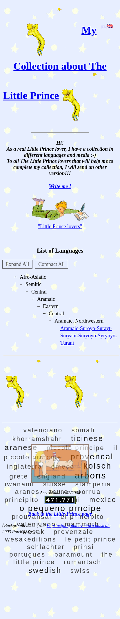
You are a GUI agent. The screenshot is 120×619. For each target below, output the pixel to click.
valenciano (43, 430)
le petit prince (90, 539)
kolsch (97, 465)
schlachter (46, 546)
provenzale (74, 531)
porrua (89, 491)
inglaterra (24, 466)
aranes (27, 491)
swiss (80, 570)
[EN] (107, 26)
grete (18, 476)
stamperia (93, 484)
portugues (27, 554)
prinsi (84, 546)
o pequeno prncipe (61, 508)
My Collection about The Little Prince (55, 62)
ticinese (87, 438)
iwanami (19, 484)
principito (22, 499)
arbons (91, 475)
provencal (91, 456)
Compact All (51, 264)
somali (83, 430)
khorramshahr (37, 438)
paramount (73, 554)
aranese (21, 447)
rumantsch (82, 562)
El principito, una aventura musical (78, 525)
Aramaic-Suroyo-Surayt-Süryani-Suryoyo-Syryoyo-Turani (88, 335)
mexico (103, 499)
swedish (44, 570)
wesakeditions (30, 539)
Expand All (17, 264)
